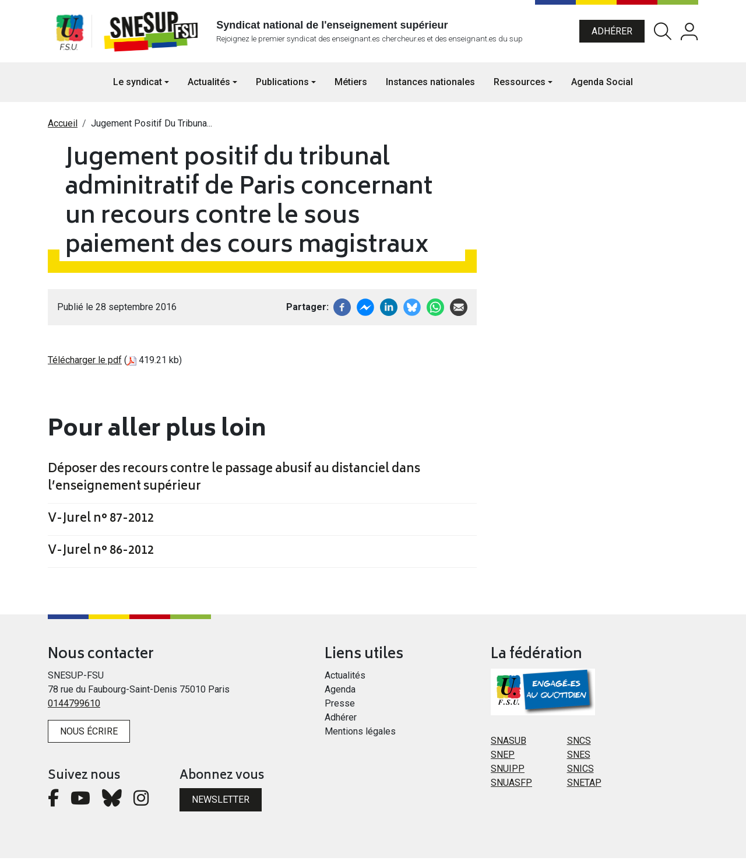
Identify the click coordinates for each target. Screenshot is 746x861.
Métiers (351, 84)
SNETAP (584, 785)
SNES (578, 757)
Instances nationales (430, 84)
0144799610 (74, 706)
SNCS (579, 743)
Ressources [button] (520, 84)
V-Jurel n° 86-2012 (101, 554)
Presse (340, 706)
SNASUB (508, 743)
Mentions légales (360, 734)
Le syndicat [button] (137, 84)
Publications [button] (282, 84)
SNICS (580, 771)
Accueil (63, 126)
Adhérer (612, 32)
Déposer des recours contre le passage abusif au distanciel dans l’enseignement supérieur (234, 481)
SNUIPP (508, 771)
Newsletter (220, 802)
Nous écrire (89, 734)
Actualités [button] (209, 84)
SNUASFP (511, 785)
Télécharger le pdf (85, 362)
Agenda (340, 692)
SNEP (503, 757)
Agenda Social (602, 84)
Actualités (345, 678)
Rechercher (662, 33)
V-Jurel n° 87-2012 (101, 522)
